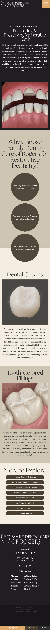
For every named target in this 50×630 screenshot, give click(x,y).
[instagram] (30, 566)
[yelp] (26, 566)
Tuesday (14, 579)
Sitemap (20, 609)
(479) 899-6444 (25, 553)
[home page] (15, 4)
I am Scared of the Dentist (25, 503)
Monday (14, 576)
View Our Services (25, 513)
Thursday (15, 585)
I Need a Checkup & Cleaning (25, 477)
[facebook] (23, 566)
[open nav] (46, 4)
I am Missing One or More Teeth (25, 487)
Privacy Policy (28, 609)
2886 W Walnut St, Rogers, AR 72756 (25, 559)
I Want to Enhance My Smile (25, 492)
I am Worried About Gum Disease (25, 482)
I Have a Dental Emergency (25, 508)
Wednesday (16, 582)
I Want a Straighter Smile (25, 498)
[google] (19, 566)
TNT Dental (34, 611)
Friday (13, 589)
